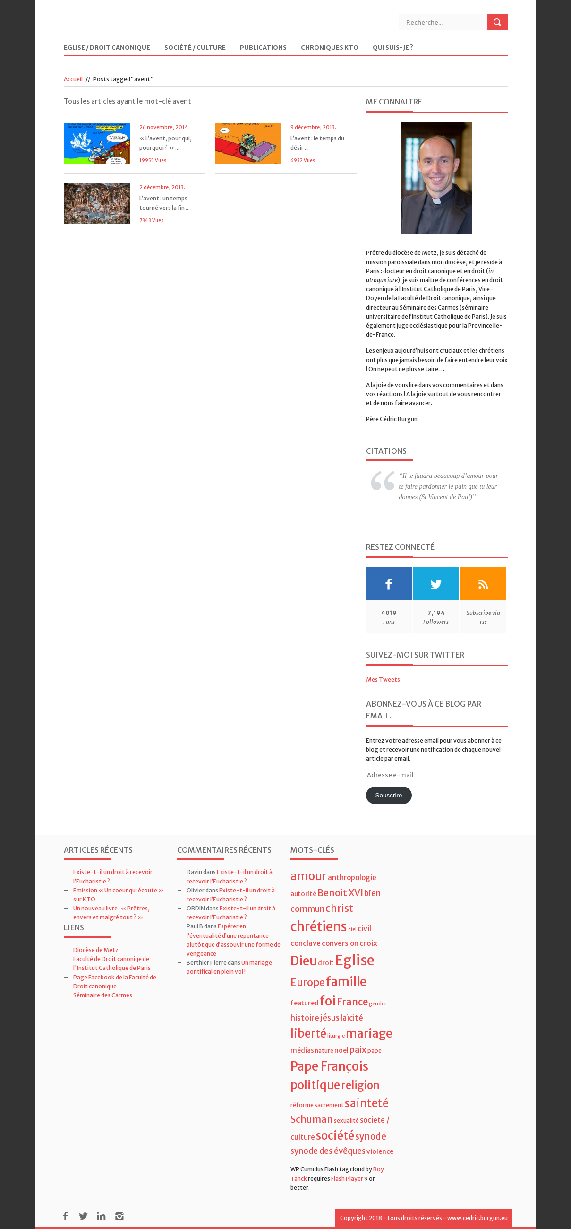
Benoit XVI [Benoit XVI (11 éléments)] (340, 893)
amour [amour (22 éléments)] (308, 876)
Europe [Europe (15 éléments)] (307, 982)
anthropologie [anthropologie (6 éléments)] (352, 877)
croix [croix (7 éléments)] (368, 943)
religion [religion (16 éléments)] (360, 1085)
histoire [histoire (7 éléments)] (304, 1017)
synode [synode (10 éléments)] (370, 1136)
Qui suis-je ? (393, 48)
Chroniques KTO (329, 48)
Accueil (73, 79)
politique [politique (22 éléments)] (315, 1085)
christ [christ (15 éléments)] (339, 908)
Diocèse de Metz (96, 949)
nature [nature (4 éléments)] (324, 1050)
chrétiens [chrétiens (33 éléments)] (318, 926)
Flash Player (347, 1178)
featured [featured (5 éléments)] (304, 1003)
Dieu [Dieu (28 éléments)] (303, 961)
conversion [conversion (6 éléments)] (340, 943)
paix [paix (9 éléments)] (357, 1049)
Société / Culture (195, 48)
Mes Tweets (383, 679)
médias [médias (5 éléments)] (302, 1050)
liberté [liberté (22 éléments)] (308, 1033)
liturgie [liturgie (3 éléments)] (336, 1036)
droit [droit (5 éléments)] (326, 963)
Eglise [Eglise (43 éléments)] (355, 960)
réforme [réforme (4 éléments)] (302, 1104)
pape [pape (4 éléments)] (374, 1050)
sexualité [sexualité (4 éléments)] (346, 1120)
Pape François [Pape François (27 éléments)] (329, 1066)
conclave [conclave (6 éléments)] (305, 943)
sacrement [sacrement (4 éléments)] (329, 1104)
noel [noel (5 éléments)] (341, 1050)
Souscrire (388, 795)
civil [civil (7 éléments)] (364, 928)
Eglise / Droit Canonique (107, 48)
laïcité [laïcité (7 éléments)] (352, 1017)
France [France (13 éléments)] (352, 1002)
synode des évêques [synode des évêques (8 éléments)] (328, 1151)
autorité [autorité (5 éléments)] (303, 894)
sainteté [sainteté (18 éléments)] (367, 1103)
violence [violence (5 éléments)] (379, 1151)
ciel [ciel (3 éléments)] (352, 929)
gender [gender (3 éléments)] (377, 1004)
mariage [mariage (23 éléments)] (369, 1033)
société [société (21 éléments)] (335, 1135)
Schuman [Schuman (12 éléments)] (311, 1119)
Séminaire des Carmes (102, 995)
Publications (263, 48)
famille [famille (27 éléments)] (346, 981)
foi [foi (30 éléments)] (328, 1001)
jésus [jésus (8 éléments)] (330, 1018)
